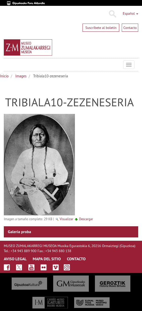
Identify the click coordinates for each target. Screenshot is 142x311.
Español (130, 13)
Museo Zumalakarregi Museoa (7, 64)
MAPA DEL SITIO (47, 258)
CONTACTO (76, 258)
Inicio (4, 76)
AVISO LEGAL (15, 258)
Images (21, 76)
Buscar (112, 14)
